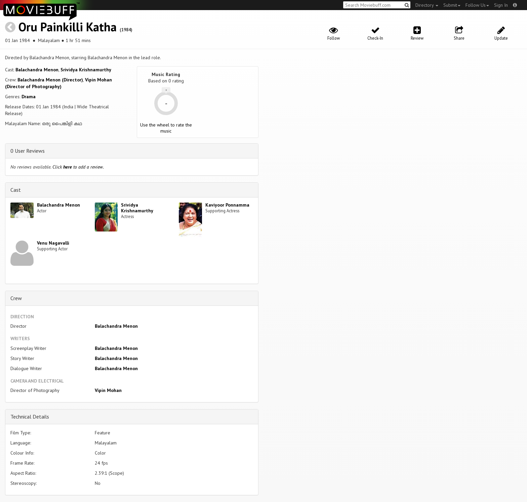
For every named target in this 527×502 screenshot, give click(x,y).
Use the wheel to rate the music (166, 128)
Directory (426, 5)
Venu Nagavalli (53, 243)
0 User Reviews (27, 150)
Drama (29, 97)
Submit (451, 5)
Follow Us (477, 5)
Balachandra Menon (36, 70)
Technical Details (29, 416)
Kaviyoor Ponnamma (227, 205)
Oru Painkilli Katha (67, 27)
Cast (15, 189)
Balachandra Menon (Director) (50, 80)
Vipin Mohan (108, 390)
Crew (16, 298)
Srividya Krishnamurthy (85, 70)
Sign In (501, 5)
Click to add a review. (78, 167)
